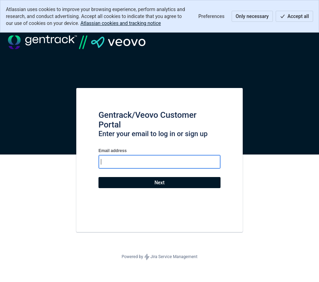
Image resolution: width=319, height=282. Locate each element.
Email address (112, 150)
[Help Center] (77, 42)
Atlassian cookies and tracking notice (120, 23)
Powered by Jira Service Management (160, 257)
